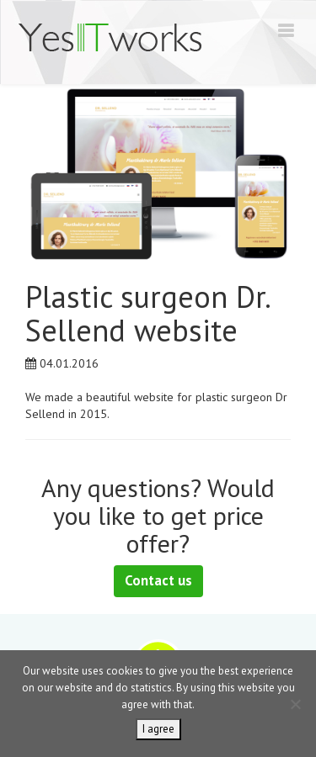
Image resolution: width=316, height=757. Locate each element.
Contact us (158, 580)
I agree (158, 729)
